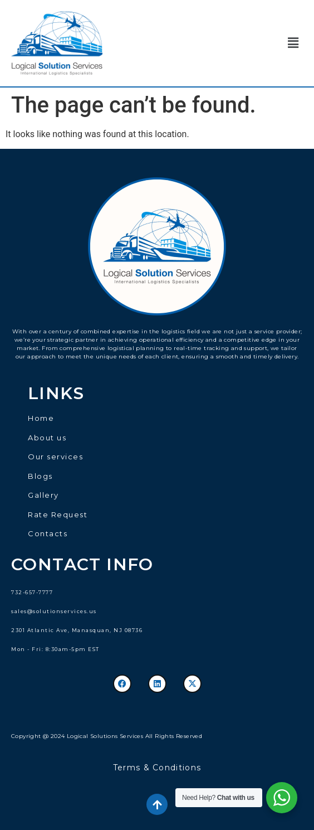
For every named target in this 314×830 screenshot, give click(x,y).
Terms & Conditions (157, 768)
